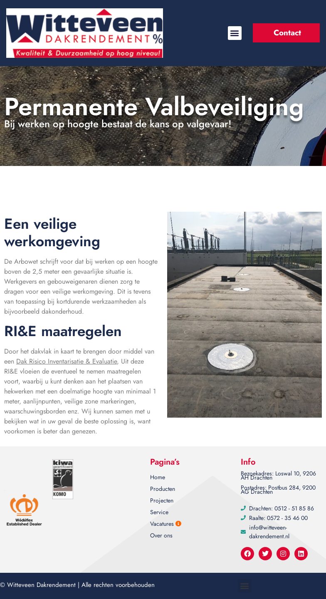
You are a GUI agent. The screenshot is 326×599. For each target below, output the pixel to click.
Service (159, 512)
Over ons (161, 535)
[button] (235, 33)
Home (157, 477)
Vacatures (165, 524)
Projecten (161, 500)
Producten (162, 489)
